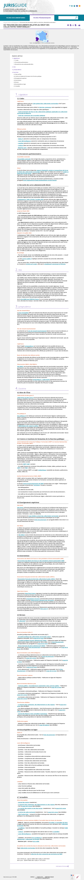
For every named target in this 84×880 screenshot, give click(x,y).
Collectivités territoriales (27, 848)
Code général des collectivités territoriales (45, 103)
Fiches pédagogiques (42, 18)
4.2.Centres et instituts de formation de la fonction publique (27, 76)
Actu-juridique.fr (37, 837)
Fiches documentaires (15, 18)
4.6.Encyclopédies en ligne (20, 84)
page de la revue (39, 638)
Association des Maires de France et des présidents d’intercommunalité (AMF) (41, 561)
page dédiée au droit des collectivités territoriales (44, 516)
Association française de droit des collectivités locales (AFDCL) (36, 579)
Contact (32, 877)
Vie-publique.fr (21, 416)
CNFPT (19, 468)
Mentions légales (49, 877)
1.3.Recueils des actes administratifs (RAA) (23, 64)
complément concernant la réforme (54, 264)
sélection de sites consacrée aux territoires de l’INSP (46, 854)
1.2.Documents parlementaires (21, 62)
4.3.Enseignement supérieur (20, 78)
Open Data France (30, 593)
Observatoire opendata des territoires (42, 600)
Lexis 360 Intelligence (24, 141)
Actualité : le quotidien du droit (58, 822)
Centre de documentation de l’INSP (33, 483)
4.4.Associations (17, 80)
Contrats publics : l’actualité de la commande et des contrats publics (38, 686)
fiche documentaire (40, 520)
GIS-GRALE (22, 535)
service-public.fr (27, 258)
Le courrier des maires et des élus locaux (30, 808)
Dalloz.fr (20, 139)
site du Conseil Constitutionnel (37, 331)
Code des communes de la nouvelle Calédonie (31, 115)
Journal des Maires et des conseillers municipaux (32, 713)
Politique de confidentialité (42, 878)
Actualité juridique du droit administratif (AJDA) (32, 640)
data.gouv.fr (44, 609)
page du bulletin (44, 725)
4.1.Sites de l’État (17, 74)
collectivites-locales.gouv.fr (25, 397)
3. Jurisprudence (16, 69)
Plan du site (40, 877)
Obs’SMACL (20, 366)
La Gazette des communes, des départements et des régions (36, 704)
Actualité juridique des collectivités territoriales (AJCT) (34, 636)
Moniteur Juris (22, 147)
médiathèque (42, 470)
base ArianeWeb (23, 313)
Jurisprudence (29, 346)
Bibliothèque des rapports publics (28, 426)
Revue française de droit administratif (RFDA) (31, 646)
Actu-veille (36, 841)
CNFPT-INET (26, 464)
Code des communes (45, 107)
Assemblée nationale (24, 159)
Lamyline (20, 143)
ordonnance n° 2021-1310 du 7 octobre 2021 (30, 199)
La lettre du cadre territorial (26, 812)
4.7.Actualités (17, 86)
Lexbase (20, 145)
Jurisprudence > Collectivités (41, 379)
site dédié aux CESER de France (30, 299)
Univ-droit (20, 507)
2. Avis (14, 67)
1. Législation (16, 58)
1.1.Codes (16, 60)
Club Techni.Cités (23, 814)
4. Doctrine (15, 72)
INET (26, 468)
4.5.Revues (16, 82)
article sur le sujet (31, 264)
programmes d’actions (33, 599)
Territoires (36, 485)
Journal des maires (23, 802)
